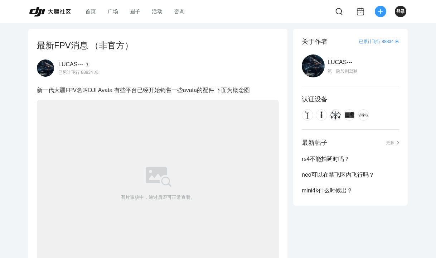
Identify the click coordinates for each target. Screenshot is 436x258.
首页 (90, 11)
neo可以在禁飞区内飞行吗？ (338, 175)
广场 (112, 11)
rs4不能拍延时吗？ (326, 159)
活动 (157, 11)
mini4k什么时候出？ (327, 190)
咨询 (179, 11)
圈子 (135, 11)
